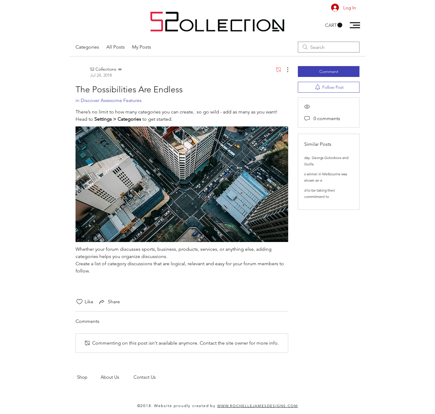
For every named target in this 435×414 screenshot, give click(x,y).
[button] (333, 25)
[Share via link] (109, 301)
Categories (87, 47)
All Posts (115, 47)
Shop (89, 377)
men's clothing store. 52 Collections (113, 383)
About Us (117, 377)
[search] (328, 47)
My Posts (141, 47)
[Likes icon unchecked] (79, 301)
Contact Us (145, 377)
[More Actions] (284, 69)
